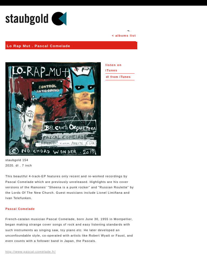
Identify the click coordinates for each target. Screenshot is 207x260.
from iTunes (118, 76)
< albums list (124, 35)
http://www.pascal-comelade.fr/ (30, 251)
